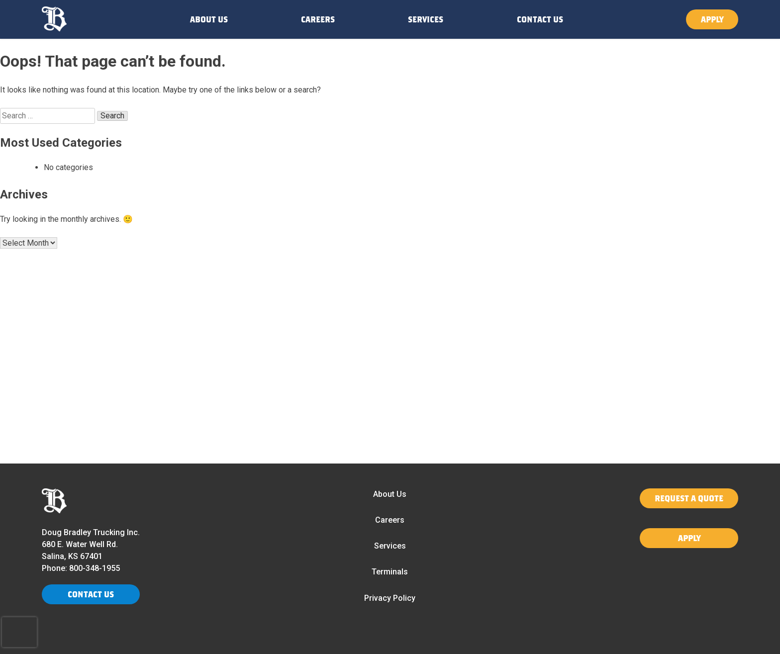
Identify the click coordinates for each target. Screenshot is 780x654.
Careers (389, 520)
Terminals (390, 571)
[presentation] (19, 632)
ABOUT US (209, 19)
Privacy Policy (389, 598)
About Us (389, 494)
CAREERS (318, 19)
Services (390, 546)
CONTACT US (540, 19)
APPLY (712, 19)
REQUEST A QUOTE (689, 498)
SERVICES (425, 19)
